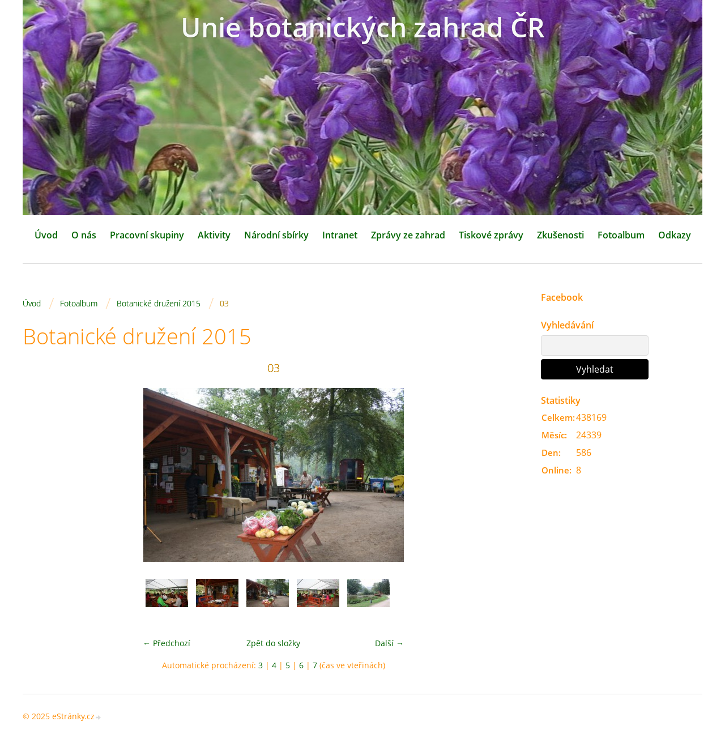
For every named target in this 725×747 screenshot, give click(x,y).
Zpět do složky (273, 643)
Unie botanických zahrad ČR (363, 26)
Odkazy (674, 235)
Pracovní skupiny (147, 235)
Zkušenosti (560, 235)
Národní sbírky (276, 235)
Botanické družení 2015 (159, 303)
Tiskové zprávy (491, 235)
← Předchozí (166, 643)
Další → (389, 643)
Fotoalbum (621, 235)
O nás (83, 235)
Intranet (339, 235)
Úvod (46, 235)
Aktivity (214, 235)
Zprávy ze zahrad (408, 235)
